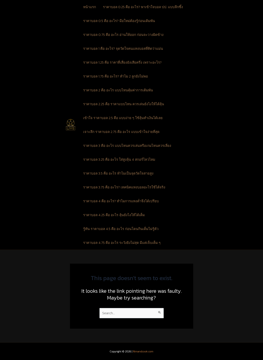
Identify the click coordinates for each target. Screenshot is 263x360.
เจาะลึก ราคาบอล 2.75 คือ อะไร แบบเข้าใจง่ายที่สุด (121, 131)
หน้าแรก (89, 7)
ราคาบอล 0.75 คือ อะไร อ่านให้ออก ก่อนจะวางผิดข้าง (123, 34)
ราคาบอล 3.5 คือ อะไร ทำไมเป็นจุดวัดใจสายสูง (118, 173)
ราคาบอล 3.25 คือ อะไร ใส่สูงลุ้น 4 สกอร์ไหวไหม (119, 159)
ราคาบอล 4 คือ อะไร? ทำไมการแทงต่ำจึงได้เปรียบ (121, 201)
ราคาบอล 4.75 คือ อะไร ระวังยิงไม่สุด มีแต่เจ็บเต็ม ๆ (122, 242)
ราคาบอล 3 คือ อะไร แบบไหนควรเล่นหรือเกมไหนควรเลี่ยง (127, 145)
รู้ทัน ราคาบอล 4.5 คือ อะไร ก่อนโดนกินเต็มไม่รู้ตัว (120, 228)
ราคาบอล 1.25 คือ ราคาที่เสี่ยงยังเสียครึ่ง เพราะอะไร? (122, 62)
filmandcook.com (143, 351)
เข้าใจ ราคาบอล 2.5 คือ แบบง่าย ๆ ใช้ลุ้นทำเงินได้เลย (123, 117)
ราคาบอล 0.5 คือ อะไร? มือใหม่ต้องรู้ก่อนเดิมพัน (119, 20)
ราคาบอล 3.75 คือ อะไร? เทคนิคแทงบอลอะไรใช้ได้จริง (124, 187)
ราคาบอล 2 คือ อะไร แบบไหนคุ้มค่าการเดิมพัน (118, 90)
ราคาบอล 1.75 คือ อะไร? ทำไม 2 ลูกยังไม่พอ (115, 76)
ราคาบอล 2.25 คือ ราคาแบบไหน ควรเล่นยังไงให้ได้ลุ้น (123, 104)
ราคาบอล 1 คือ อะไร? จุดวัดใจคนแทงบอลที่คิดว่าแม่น (123, 48)
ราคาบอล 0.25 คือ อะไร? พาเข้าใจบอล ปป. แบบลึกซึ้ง (143, 7)
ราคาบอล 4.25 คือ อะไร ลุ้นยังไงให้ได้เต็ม (114, 215)
